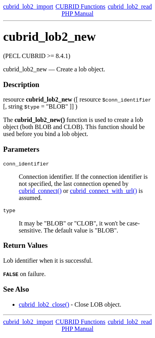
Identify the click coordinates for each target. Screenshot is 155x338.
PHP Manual (77, 13)
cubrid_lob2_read (130, 6)
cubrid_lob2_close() (44, 306)
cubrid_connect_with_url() (103, 192)
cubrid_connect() (40, 192)
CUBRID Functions (81, 6)
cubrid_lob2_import (28, 6)
